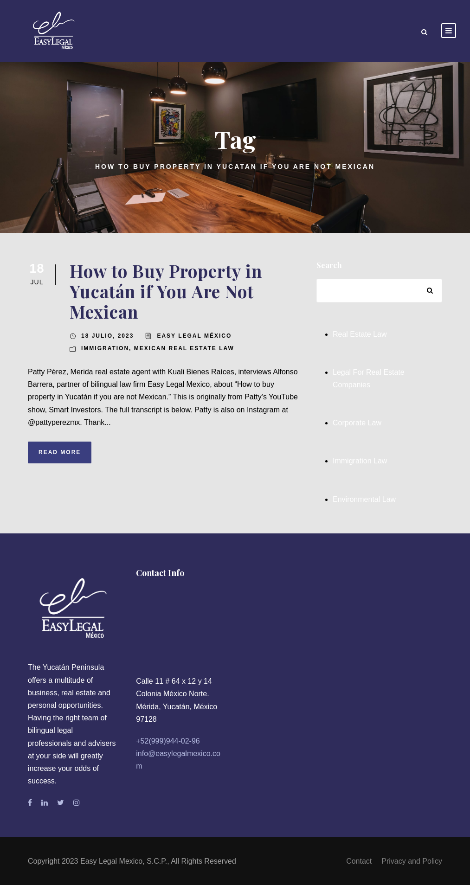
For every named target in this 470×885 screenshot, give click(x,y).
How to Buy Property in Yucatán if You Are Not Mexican (166, 291)
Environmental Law (364, 499)
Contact (359, 861)
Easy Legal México (194, 336)
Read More (60, 452)
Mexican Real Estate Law (184, 348)
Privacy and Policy (411, 861)
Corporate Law (357, 423)
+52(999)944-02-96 (168, 741)
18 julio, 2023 (107, 336)
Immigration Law (360, 461)
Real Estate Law (360, 334)
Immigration (105, 348)
